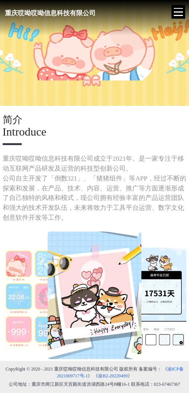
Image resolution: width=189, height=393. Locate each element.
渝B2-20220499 (112, 376)
